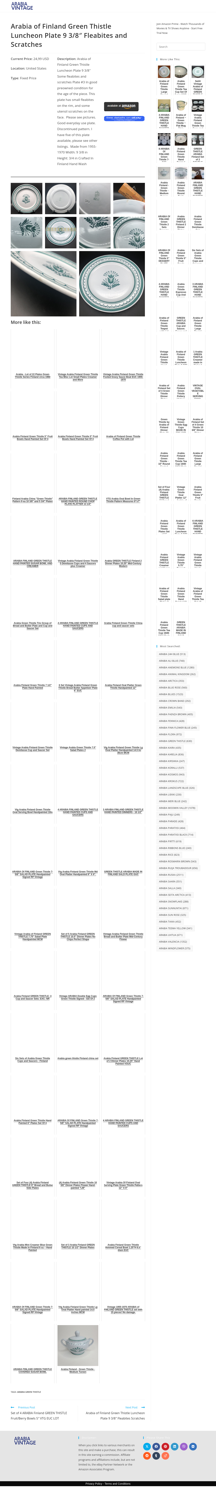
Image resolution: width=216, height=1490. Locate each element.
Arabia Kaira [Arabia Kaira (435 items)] (170, 747)
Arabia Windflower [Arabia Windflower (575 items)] (175, 948)
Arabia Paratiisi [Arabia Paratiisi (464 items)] (172, 828)
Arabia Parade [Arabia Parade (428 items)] (171, 821)
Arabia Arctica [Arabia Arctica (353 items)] (171, 681)
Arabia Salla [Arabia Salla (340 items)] (170, 888)
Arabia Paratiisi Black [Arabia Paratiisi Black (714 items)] (176, 834)
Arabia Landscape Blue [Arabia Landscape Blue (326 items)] (177, 788)
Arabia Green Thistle (29, 1391)
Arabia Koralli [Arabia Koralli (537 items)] (171, 767)
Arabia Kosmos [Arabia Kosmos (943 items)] (172, 774)
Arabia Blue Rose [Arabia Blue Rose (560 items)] (173, 687)
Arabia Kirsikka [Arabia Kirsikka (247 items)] (172, 761)
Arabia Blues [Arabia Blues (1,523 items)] (171, 694)
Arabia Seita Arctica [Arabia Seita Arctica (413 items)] (175, 895)
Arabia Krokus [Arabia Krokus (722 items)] (171, 781)
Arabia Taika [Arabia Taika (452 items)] (170, 921)
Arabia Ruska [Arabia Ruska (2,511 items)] (171, 874)
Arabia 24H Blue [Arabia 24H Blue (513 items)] (172, 654)
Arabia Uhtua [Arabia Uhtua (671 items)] (171, 935)
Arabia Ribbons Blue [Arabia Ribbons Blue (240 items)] (175, 848)
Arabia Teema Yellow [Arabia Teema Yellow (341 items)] (175, 928)
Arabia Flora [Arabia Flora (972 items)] (170, 734)
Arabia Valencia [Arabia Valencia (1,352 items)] (173, 941)
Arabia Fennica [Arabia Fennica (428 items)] (172, 721)
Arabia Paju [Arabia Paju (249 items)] (169, 814)
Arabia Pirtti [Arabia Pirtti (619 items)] (170, 841)
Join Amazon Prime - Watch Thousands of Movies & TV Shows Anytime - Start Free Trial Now (180, 28)
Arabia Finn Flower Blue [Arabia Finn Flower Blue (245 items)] (178, 727)
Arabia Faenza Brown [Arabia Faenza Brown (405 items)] (176, 714)
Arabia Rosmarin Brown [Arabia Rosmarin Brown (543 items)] (177, 861)
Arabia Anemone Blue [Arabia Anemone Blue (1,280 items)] (176, 667)
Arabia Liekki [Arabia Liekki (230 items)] (170, 794)
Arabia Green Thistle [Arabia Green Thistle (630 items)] (175, 741)
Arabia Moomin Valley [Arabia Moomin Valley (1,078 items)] (177, 808)
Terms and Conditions (117, 1483)
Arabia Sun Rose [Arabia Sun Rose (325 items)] (172, 915)
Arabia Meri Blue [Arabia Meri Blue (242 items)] (173, 801)
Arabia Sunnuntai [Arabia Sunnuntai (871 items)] (173, 908)
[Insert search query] (181, 46)
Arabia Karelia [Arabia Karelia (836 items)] (171, 754)
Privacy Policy (93, 1483)
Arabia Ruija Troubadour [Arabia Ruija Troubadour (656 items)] (178, 868)
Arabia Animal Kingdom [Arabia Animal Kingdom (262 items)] (177, 674)
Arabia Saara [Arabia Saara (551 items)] (170, 881)
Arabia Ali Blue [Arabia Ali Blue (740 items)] (172, 660)
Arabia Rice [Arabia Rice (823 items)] (169, 854)
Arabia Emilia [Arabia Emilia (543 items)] (170, 707)
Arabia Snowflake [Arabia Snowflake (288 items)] (174, 901)
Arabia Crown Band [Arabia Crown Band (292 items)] (175, 701)
